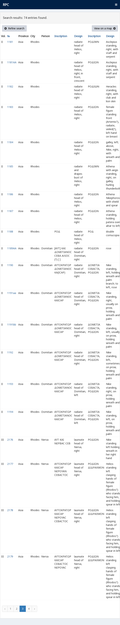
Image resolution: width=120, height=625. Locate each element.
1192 (10, 352)
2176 (10, 439)
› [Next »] (34, 608)
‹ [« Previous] (4, 608)
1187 (10, 211)
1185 (10, 166)
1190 (10, 265)
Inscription (60, 36)
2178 (10, 510)
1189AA (11, 248)
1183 (10, 107)
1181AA (11, 62)
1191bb (11, 324)
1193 (10, 384)
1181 (10, 42)
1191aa (11, 293)
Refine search (14, 28)
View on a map (105, 28)
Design (78, 36)
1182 (10, 86)
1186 (10, 194)
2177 (10, 464)
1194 (10, 412)
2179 (10, 556)
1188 (10, 231)
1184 (10, 142)
